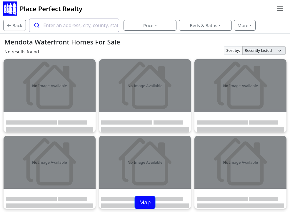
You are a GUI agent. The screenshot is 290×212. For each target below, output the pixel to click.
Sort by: (233, 50)
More (243, 25)
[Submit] (36, 25)
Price (148, 25)
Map (145, 202)
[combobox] (74, 25)
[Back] (14, 25)
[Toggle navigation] (280, 8)
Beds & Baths (203, 25)
